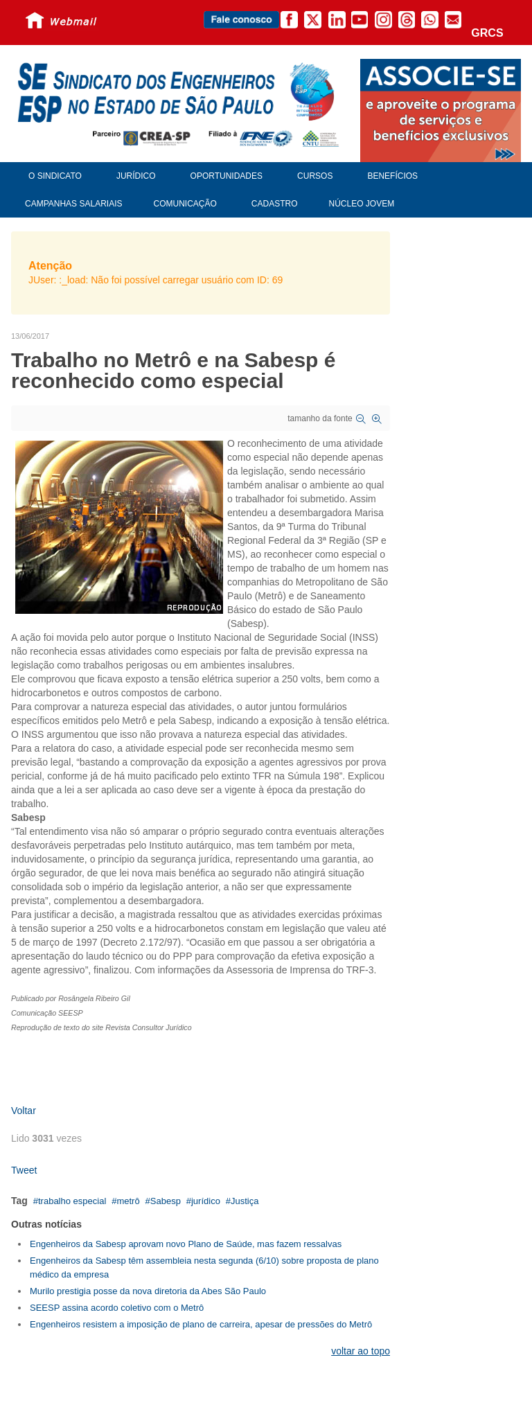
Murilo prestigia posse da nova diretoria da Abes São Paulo (148, 1291)
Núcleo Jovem (362, 204)
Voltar (23, 1110)
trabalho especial (72, 1201)
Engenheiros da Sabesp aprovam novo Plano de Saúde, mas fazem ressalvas (186, 1244)
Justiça (244, 1201)
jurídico (205, 1201)
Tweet (24, 1170)
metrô (127, 1201)
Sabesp (165, 1201)
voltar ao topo (360, 1351)
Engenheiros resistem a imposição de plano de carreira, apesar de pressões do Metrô (201, 1324)
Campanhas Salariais (73, 204)
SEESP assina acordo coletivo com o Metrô (117, 1307)
